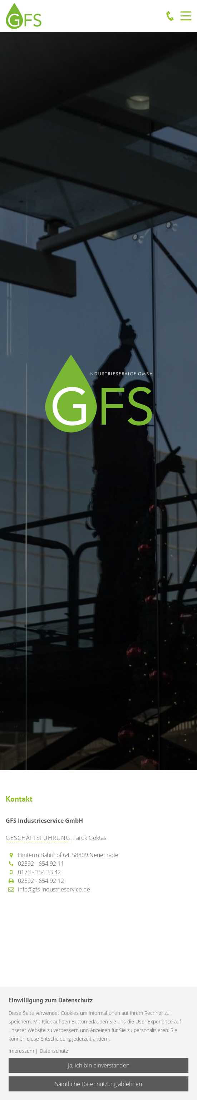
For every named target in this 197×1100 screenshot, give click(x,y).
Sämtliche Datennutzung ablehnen (98, 1084)
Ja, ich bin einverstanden (98, 1065)
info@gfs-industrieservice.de (54, 889)
